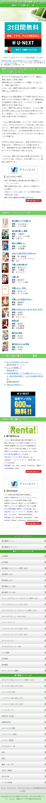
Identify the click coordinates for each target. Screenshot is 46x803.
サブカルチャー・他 (8, 746)
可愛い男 (15, 277)
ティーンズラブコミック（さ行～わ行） (15, 604)
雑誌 (3, 758)
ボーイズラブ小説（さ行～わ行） (13, 686)
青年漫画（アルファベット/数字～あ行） (15, 568)
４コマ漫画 (5, 652)
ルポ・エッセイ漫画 (8, 728)
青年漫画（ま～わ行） (9, 592)
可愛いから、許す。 (19, 288)
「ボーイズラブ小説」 (11, 62)
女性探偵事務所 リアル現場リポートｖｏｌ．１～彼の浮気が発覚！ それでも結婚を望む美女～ (25, 376)
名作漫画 (5, 659)
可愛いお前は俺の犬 (19, 265)
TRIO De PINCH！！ (15, 385)
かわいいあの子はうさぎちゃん (24, 253)
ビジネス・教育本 (8, 740)
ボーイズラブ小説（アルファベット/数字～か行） (18, 680)
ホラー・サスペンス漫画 (10, 671)
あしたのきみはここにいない (18, 362)
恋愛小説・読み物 (8, 716)
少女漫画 (5, 556)
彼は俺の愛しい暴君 (19, 231)
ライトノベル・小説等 (9, 734)
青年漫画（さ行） (8, 580)
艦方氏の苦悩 (17, 333)
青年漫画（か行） (8, 574)
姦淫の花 (15, 321)
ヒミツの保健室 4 (14, 368)
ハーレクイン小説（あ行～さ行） (13, 698)
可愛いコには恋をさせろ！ (22, 299)
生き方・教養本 (7, 770)
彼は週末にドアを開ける (21, 221)
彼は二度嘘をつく (19, 243)
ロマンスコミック (8, 640)
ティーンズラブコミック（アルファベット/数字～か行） (20, 598)
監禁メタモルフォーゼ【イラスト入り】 (27, 309)
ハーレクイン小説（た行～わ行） (13, 704)
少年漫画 (5, 562)
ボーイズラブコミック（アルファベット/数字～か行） (20, 610)
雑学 (3, 752)
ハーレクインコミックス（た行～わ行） (15, 634)
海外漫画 (5, 665)
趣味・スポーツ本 (8, 764)
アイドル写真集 (7, 782)
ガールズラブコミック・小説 (11, 646)
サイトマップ (11, 788)
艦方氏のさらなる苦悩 (20, 344)
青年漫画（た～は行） (9, 586)
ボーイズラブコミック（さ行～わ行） (14, 616)
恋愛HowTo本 (6, 722)
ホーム (3, 788)
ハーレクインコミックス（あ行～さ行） (15, 628)
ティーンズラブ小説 (8, 692)
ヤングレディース (8, 710)
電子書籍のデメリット (9, 547)
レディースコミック (8, 622)
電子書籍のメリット (8, 541)
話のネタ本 (5, 776)
